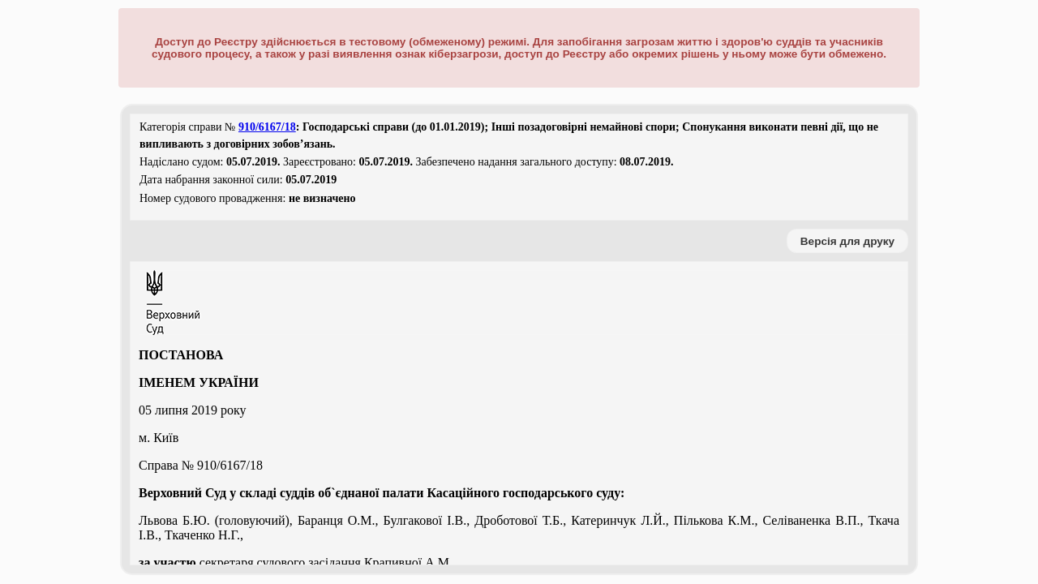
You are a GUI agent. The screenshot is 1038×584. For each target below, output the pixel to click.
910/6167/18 (267, 127)
